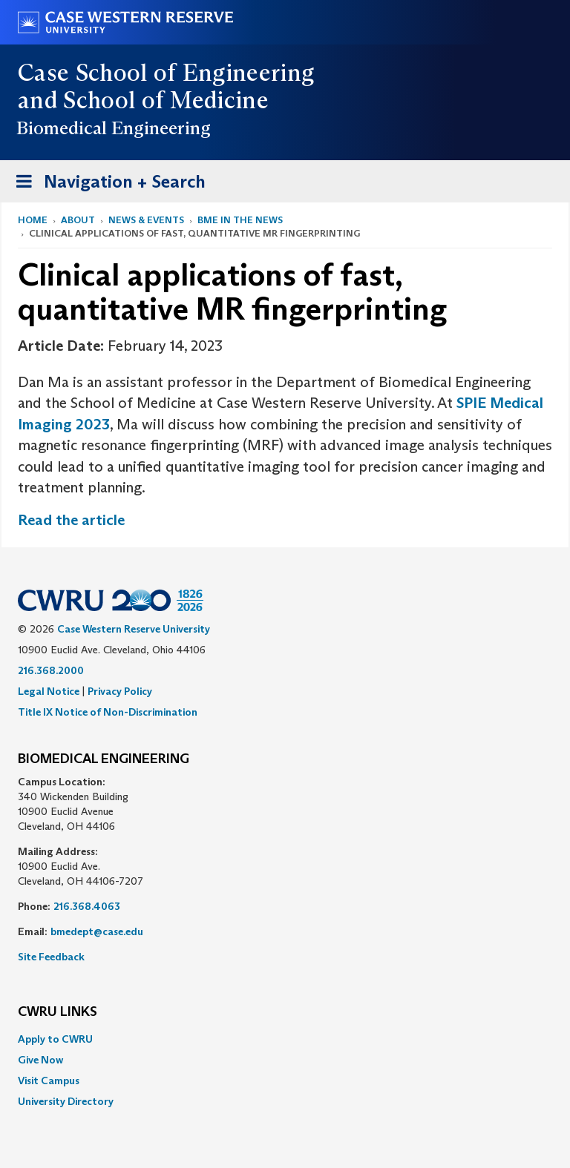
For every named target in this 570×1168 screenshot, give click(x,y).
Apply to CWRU (55, 1039)
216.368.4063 (86, 906)
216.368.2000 (51, 670)
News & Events (146, 219)
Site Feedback (51, 956)
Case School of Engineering (166, 73)
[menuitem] (285, 1039)
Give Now (40, 1059)
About (78, 219)
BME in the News (240, 219)
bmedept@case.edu (96, 931)
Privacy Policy (120, 691)
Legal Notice (48, 691)
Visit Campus (48, 1080)
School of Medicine (166, 100)
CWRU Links (57, 1012)
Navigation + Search (106, 184)
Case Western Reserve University (133, 629)
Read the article (71, 520)
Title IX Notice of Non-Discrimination (107, 712)
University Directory (66, 1101)
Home (33, 219)
